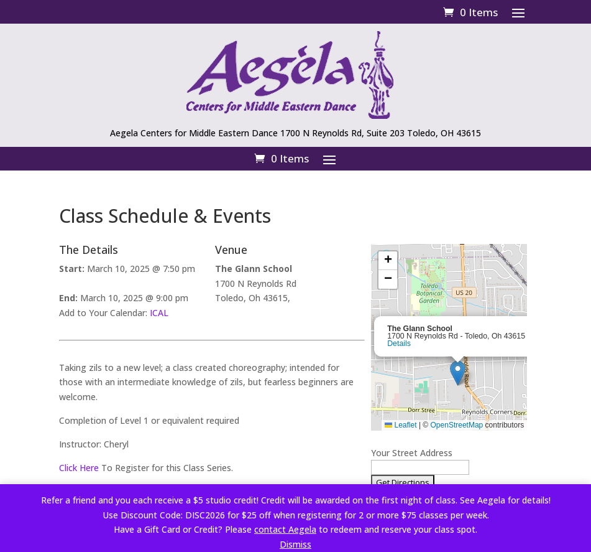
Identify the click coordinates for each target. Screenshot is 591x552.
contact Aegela (285, 529)
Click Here (79, 468)
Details (399, 343)
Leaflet (400, 425)
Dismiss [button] (295, 544)
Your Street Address (411, 453)
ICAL (159, 313)
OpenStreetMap (457, 425)
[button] (457, 373)
